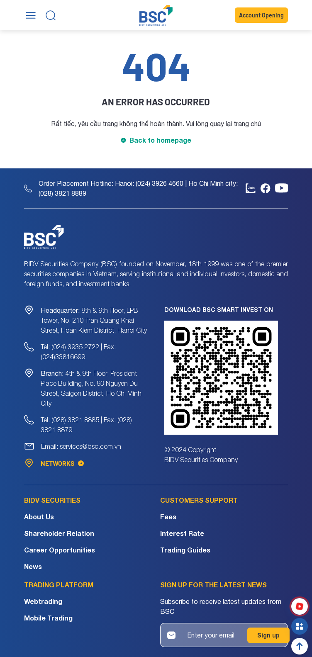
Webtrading (43, 601)
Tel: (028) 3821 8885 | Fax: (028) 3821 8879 (86, 424)
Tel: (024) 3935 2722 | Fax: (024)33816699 (78, 351)
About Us (39, 517)
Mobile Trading (48, 618)
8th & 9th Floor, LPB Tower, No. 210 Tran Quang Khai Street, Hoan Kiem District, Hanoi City (94, 320)
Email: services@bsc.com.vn (81, 446)
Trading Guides (185, 550)
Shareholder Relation (59, 533)
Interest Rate (182, 533)
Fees (168, 517)
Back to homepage (160, 140)
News (33, 566)
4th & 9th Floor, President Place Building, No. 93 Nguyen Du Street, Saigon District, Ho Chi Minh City (91, 388)
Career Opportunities (59, 550)
